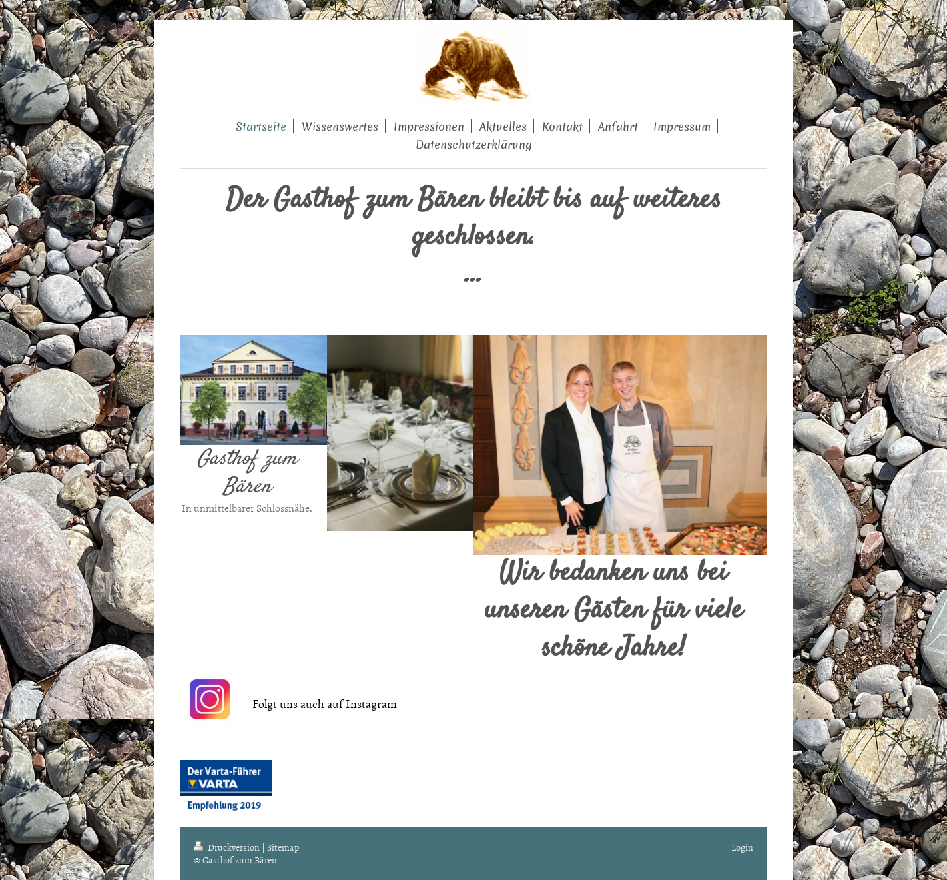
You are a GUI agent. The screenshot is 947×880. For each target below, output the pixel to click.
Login (742, 847)
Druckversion (228, 847)
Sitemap (283, 847)
